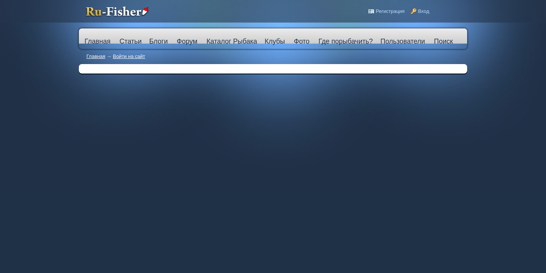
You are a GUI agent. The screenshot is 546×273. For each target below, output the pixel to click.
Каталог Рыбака (231, 41)
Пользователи (402, 41)
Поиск (443, 41)
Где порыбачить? (345, 41)
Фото (301, 41)
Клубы (275, 41)
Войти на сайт (129, 56)
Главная (95, 56)
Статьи (130, 41)
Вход (423, 11)
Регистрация (390, 11)
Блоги (158, 41)
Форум (187, 41)
